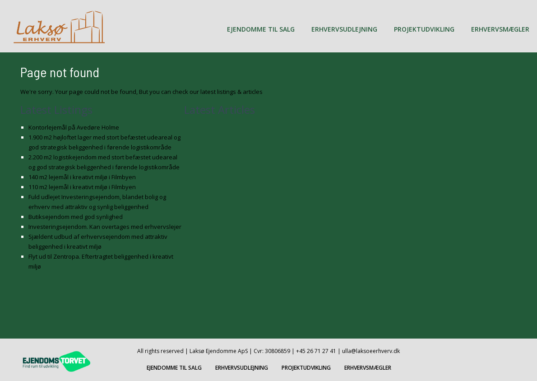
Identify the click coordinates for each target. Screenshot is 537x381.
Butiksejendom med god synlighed (75, 217)
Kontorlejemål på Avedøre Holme (73, 127)
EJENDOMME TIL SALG (261, 29)
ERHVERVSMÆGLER (500, 29)
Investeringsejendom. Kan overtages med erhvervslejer (104, 227)
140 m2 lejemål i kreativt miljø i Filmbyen (82, 177)
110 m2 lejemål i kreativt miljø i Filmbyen (82, 187)
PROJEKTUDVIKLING (424, 29)
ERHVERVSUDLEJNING (344, 29)
